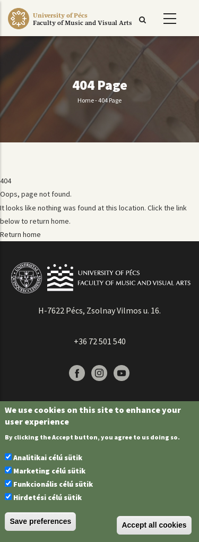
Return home (20, 234)
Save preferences (40, 521)
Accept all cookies (154, 525)
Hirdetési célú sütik (47, 497)
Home (85, 100)
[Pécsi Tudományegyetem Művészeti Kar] (82, 29)
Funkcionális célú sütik (53, 484)
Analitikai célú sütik (47, 457)
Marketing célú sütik (49, 471)
